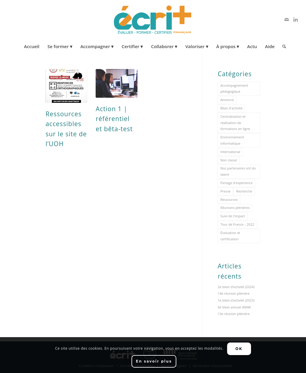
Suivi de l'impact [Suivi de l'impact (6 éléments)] (232, 216)
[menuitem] (31, 46)
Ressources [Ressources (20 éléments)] (229, 199)
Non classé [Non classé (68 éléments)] (228, 160)
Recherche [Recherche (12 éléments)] (244, 191)
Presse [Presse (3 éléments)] (225, 191)
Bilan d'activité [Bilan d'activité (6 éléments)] (231, 108)
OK (239, 348)
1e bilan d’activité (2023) (236, 300)
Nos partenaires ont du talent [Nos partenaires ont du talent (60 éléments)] (237, 171)
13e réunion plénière (234, 313)
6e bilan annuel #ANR (234, 307)
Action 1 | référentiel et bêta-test (114, 119)
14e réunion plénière (234, 293)
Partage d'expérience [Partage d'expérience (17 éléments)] (236, 183)
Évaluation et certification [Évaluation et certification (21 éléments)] (230, 235)
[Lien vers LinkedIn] (295, 19)
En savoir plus (154, 361)
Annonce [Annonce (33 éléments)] (227, 99)
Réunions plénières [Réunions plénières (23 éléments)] (235, 207)
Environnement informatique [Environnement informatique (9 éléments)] (232, 140)
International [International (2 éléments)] (230, 151)
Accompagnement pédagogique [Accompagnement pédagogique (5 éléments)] (234, 88)
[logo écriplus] (153, 19)
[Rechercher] (282, 46)
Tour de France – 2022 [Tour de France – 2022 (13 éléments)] (237, 224)
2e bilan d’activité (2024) (236, 287)
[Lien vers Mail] (286, 19)
